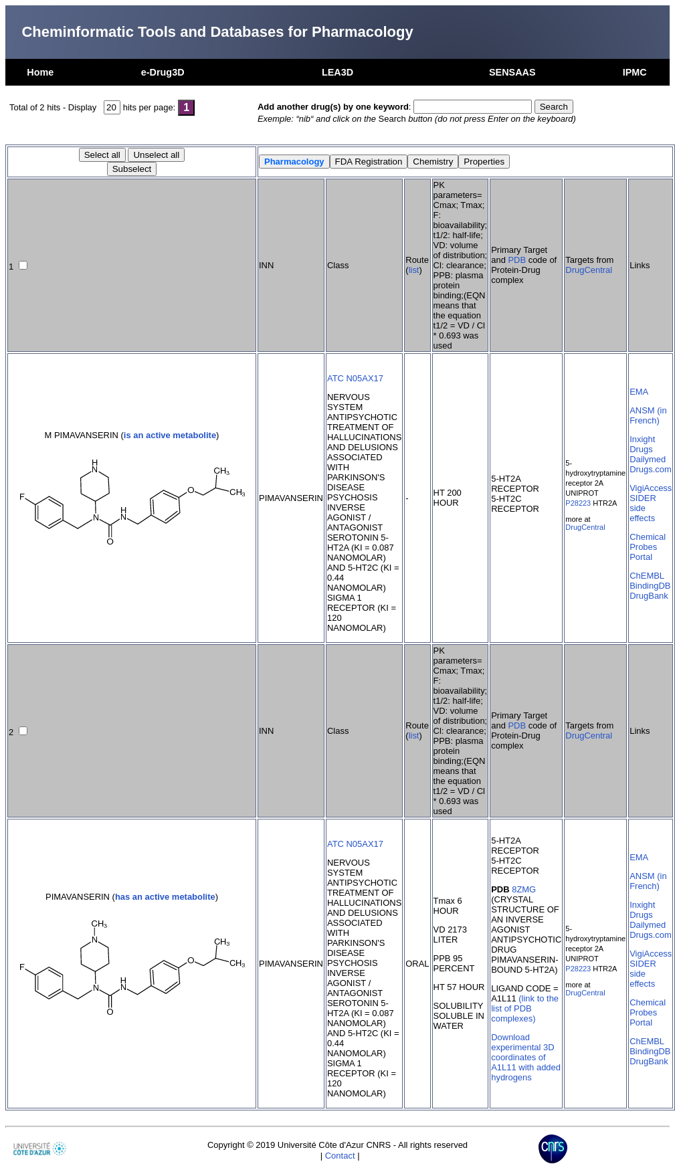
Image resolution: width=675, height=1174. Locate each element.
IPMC (635, 72)
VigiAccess (651, 488)
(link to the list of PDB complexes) (525, 1008)
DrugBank (649, 596)
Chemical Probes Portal (648, 547)
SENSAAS (512, 72)
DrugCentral (588, 270)
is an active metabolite (170, 435)
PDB (517, 260)
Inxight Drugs (642, 444)
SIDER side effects (643, 508)
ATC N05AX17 (355, 378)
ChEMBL (647, 576)
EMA (639, 392)
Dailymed (648, 459)
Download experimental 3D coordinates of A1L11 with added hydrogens (526, 1057)
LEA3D (337, 72)
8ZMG (524, 889)
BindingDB (650, 586)
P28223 (578, 503)
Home (40, 72)
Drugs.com (651, 469)
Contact (340, 1156)
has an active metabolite (165, 897)
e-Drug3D (163, 72)
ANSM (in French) (648, 415)
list (414, 270)
